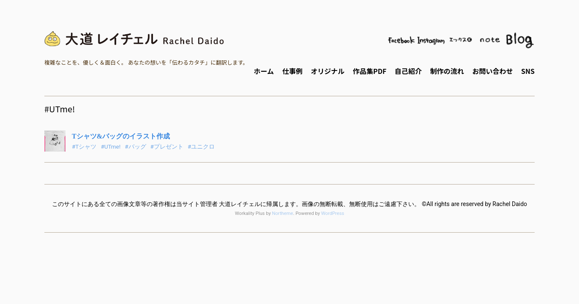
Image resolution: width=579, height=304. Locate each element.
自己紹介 (408, 71)
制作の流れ (447, 71)
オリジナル (327, 71)
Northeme (282, 213)
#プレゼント (166, 146)
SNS (528, 71)
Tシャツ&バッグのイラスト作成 (121, 136)
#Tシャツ (84, 146)
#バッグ (135, 146)
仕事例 (292, 71)
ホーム (264, 71)
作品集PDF (369, 71)
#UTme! (110, 146)
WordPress (332, 213)
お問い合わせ (492, 71)
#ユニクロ (201, 146)
